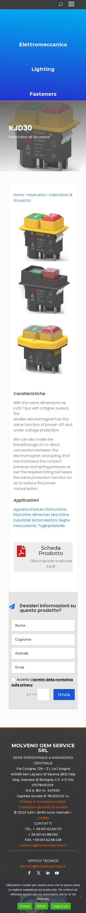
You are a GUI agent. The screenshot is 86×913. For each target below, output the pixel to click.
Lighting (43, 69)
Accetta (25, 906)
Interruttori (37, 195)
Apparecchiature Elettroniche (40, 509)
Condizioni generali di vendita (43, 807)
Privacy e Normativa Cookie (43, 802)
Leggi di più (61, 906)
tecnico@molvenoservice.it (43, 866)
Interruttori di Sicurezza (29, 137)
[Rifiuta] (80, 896)
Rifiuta (41, 906)
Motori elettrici (44, 520)
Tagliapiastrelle (51, 525)
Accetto (42, 682)
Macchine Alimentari (32, 514)
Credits (43, 818)
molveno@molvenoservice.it (43, 845)
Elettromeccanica (43, 44)
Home (19, 195)
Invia (64, 694)
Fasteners (43, 94)
